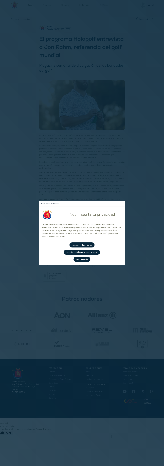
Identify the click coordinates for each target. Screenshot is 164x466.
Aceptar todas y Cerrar (82, 244)
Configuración (82, 258)
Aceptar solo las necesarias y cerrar (82, 251)
